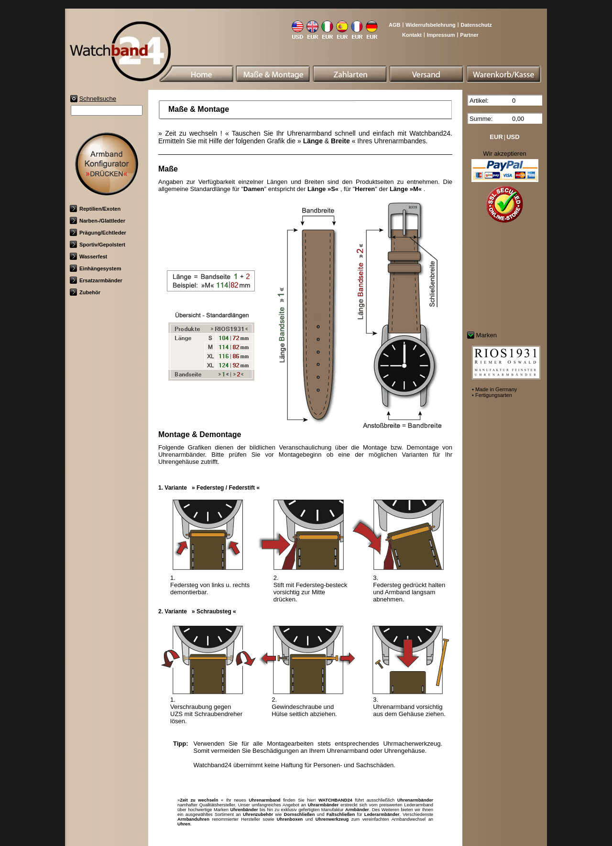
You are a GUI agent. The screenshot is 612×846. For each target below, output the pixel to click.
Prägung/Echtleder (98, 233)
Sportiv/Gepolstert (97, 244)
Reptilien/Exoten (95, 209)
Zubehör (85, 292)
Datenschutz (476, 25)
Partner (469, 35)
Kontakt (412, 35)
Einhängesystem (95, 268)
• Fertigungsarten (492, 395)
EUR (496, 136)
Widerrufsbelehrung (430, 25)
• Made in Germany (494, 389)
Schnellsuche (97, 98)
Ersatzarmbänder (96, 280)
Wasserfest (88, 256)
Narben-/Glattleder (97, 221)
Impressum (441, 35)
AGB (394, 25)
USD (512, 136)
